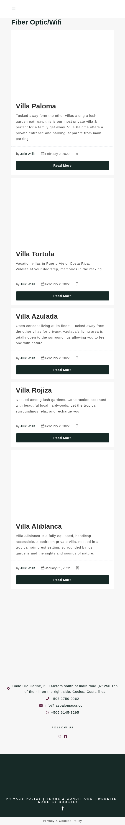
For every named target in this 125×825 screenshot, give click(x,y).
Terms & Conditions (69, 799)
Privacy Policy (23, 799)
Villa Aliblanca (39, 526)
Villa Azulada (37, 316)
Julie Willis (27, 154)
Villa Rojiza (34, 390)
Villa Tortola (35, 254)
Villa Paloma (36, 106)
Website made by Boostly (77, 800)
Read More (62, 165)
